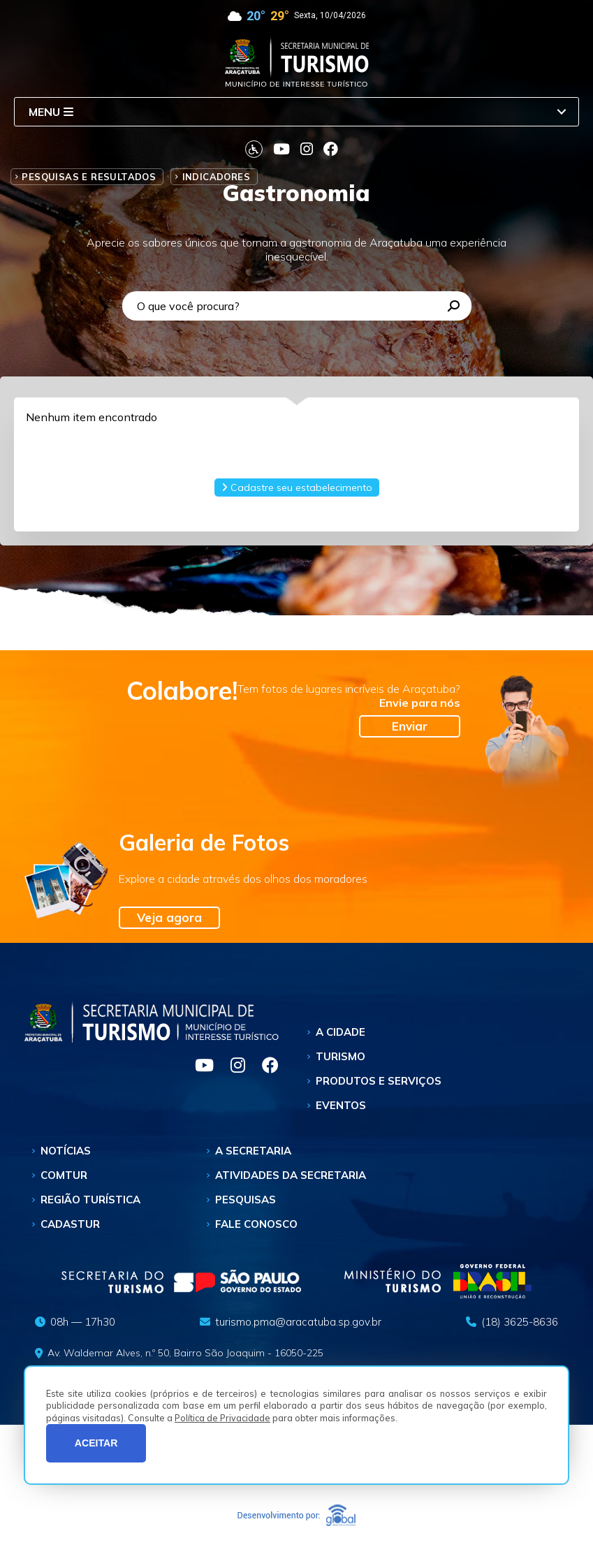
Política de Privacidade (222, 1417)
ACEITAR (96, 1443)
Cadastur (70, 1224)
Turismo (340, 1056)
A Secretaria (253, 1150)
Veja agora (169, 917)
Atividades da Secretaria (290, 1175)
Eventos (341, 1105)
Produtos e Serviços (378, 1080)
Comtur (64, 1175)
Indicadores (216, 176)
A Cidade (340, 1032)
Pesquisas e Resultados (89, 176)
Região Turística (90, 1199)
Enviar (409, 726)
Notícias (66, 1150)
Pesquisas (245, 1199)
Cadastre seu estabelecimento (296, 487)
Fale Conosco (256, 1224)
